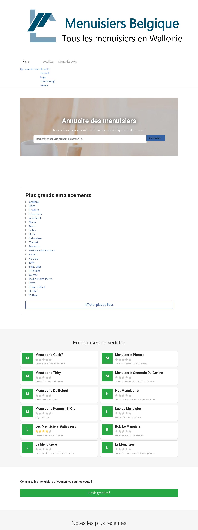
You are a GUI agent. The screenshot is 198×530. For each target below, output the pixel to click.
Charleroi (34, 202)
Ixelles (32, 230)
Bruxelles (45, 69)
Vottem (33, 295)
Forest (32, 254)
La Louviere (35, 238)
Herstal (33, 291)
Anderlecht (35, 218)
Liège (32, 206)
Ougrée (33, 275)
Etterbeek (34, 271)
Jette (32, 263)
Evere (32, 283)
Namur (44, 85)
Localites (48, 61)
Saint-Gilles (35, 267)
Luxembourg (47, 81)
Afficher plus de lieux (99, 305)
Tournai (33, 242)
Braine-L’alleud (37, 287)
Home (26, 61)
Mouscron (34, 246)
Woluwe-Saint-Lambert (42, 250)
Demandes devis (67, 61)
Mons (32, 226)
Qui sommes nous (30, 69)
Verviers (33, 258)
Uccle (32, 234)
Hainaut (44, 73)
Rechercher (154, 138)
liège (43, 77)
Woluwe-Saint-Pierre (40, 279)
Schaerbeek (35, 214)
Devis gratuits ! (99, 493)
